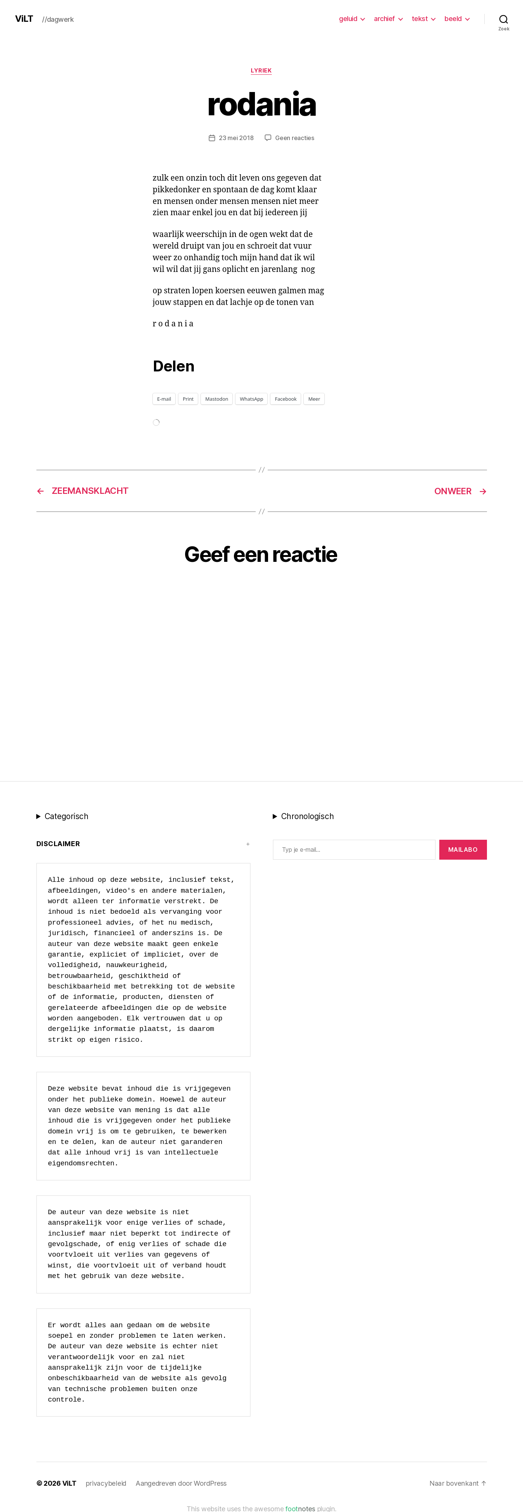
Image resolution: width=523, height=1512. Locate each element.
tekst (420, 19)
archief (384, 19)
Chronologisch (307, 816)
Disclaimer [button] (58, 843)
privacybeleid (106, 1483)
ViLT (24, 18)
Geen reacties (294, 138)
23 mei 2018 (236, 138)
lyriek (261, 71)
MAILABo (463, 849)
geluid (348, 19)
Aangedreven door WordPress (180, 1483)
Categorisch (67, 816)
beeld (453, 19)
